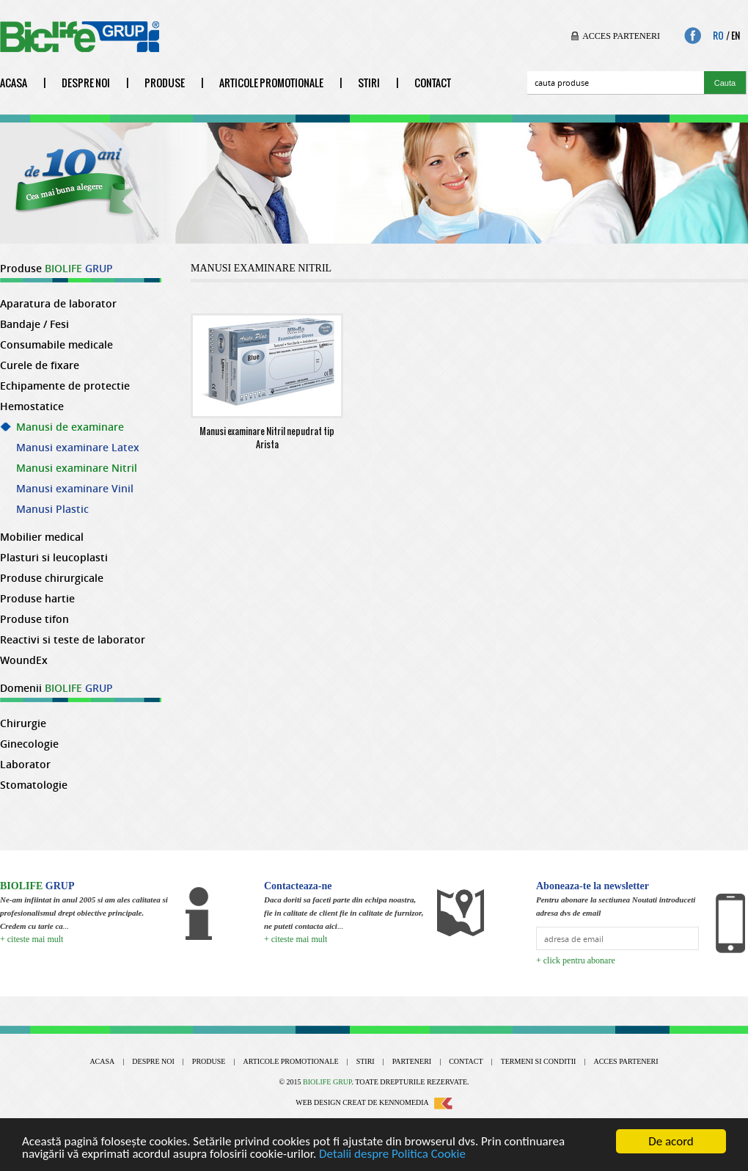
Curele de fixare (39, 365)
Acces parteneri (621, 36)
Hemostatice (32, 406)
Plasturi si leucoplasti (54, 557)
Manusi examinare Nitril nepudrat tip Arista (266, 435)
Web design (318, 1102)
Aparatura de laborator (58, 303)
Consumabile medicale (56, 344)
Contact (432, 82)
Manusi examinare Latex (77, 447)
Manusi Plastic (52, 509)
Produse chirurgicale (51, 578)
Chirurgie (23, 723)
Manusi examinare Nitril (76, 468)
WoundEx (24, 660)
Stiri (369, 82)
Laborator (25, 764)
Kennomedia (415, 1102)
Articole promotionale (271, 82)
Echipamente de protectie (65, 386)
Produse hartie (37, 598)
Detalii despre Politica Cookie (392, 1153)
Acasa (13, 82)
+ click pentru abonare (575, 960)
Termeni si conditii (538, 1061)
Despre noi (86, 82)
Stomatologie (33, 785)
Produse (164, 82)
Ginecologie (29, 744)
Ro (718, 36)
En (735, 36)
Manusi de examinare (70, 427)
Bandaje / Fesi (34, 324)
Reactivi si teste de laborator (72, 639)
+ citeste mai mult (31, 939)
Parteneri (411, 1061)
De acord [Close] (671, 1141)
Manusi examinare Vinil (74, 488)
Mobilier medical (42, 537)
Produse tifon (34, 619)
